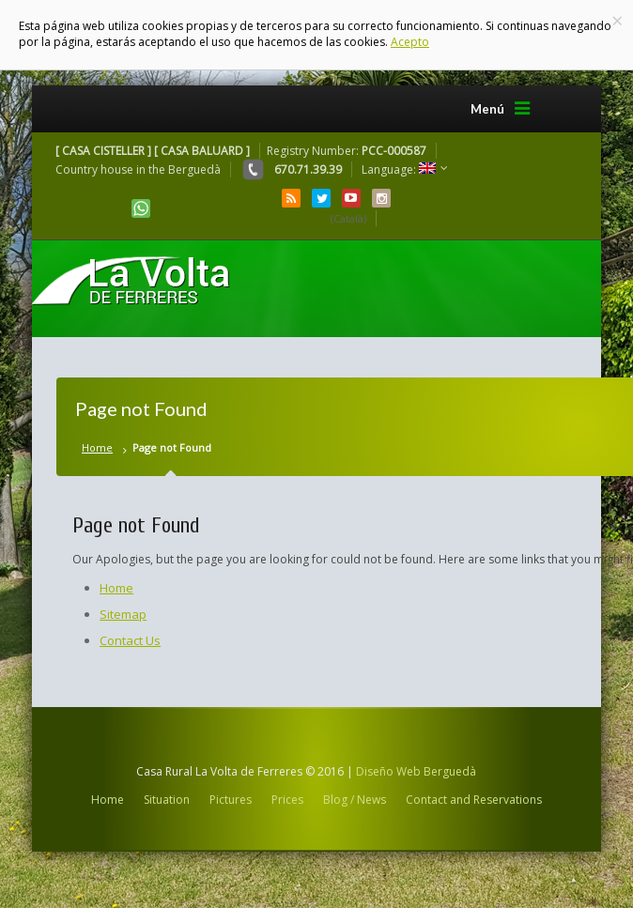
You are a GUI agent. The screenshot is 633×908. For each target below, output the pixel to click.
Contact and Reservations (474, 800)
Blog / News (354, 800)
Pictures (230, 800)
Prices (287, 800)
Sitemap (123, 614)
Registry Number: (346, 151)
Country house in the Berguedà (138, 169)
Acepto (410, 42)
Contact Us (130, 640)
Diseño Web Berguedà (416, 771)
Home (97, 447)
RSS (291, 198)
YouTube (351, 198)
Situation (167, 800)
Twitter (321, 198)
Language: (399, 169)
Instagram (381, 198)
